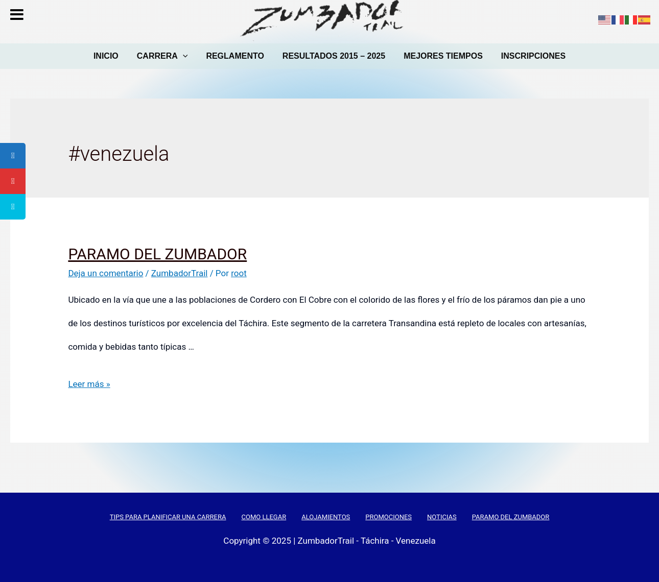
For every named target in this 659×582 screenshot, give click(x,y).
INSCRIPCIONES (533, 56)
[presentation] (183, 56)
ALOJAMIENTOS (325, 517)
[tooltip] (13, 155)
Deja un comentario (105, 273)
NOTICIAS (442, 517)
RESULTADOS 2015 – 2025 (334, 56)
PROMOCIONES (388, 517)
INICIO (106, 56)
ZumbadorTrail (179, 273)
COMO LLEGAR (263, 517)
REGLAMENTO (235, 56)
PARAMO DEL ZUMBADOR (157, 254)
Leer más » (89, 384)
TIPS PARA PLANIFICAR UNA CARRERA (168, 517)
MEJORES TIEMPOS (443, 56)
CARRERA (162, 56)
